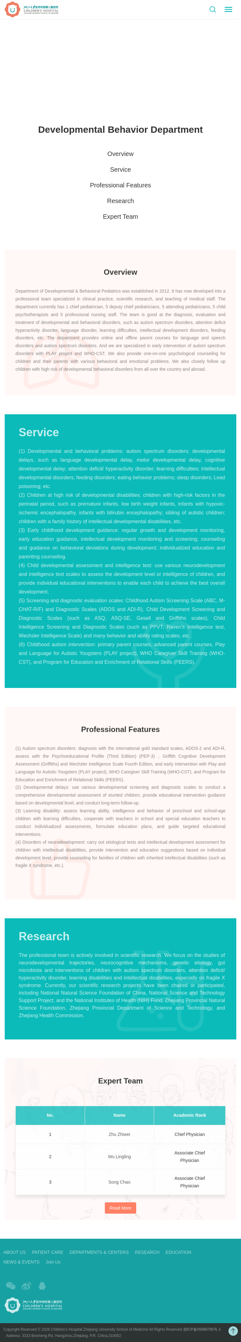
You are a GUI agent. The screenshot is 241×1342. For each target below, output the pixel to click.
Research (120, 201)
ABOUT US (12, 1252)
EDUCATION (176, 1252)
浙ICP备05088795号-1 (199, 1329)
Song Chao (120, 1184)
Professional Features (120, 185)
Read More (120, 1207)
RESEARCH (145, 1252)
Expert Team (120, 216)
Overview (120, 154)
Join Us (50, 1261)
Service (120, 169)
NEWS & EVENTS (19, 1261)
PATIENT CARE (45, 1252)
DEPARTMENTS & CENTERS (96, 1252)
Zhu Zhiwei (119, 1136)
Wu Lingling (119, 1159)
